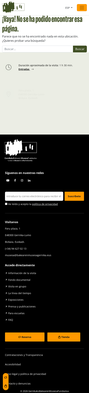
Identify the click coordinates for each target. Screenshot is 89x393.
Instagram (22, 180)
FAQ (10, 319)
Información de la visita (22, 273)
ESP (67, 7)
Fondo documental (19, 280)
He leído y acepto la (31, 204)
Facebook (15, 180)
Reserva (26, 337)
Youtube (8, 180)
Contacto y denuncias (18, 383)
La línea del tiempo (19, 293)
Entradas (24, 70)
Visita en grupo (17, 286)
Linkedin (29, 180)
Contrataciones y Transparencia (24, 355)
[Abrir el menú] (82, 7)
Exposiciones (15, 299)
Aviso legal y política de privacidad (25, 374)
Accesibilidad (13, 364)
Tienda (65, 337)
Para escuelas (16, 313)
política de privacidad (45, 204)
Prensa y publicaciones (22, 306)
